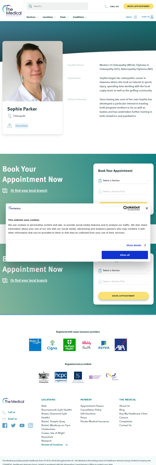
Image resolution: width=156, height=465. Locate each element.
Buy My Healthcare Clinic (133, 413)
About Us (124, 405)
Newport (46, 440)
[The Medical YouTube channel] (22, 421)
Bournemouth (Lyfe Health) (56, 409)
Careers (123, 417)
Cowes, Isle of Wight (53, 433)
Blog (122, 409)
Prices (83, 417)
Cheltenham (48, 429)
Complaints (125, 421)
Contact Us (125, 425)
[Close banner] (147, 208)
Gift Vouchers (88, 413)
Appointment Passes (92, 405)
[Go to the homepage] (12, 10)
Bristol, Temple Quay (53, 421)
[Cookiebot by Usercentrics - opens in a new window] (126, 208)
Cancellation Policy (91, 409)
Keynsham (22, 125)
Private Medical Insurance (94, 421)
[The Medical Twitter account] (13, 421)
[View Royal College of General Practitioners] (78, 377)
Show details (133, 245)
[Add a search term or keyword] (57, 6)
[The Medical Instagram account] (30, 421)
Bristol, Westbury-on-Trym (55, 425)
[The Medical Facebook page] (4, 421)
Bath (44, 405)
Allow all (125, 255)
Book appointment (123, 296)
